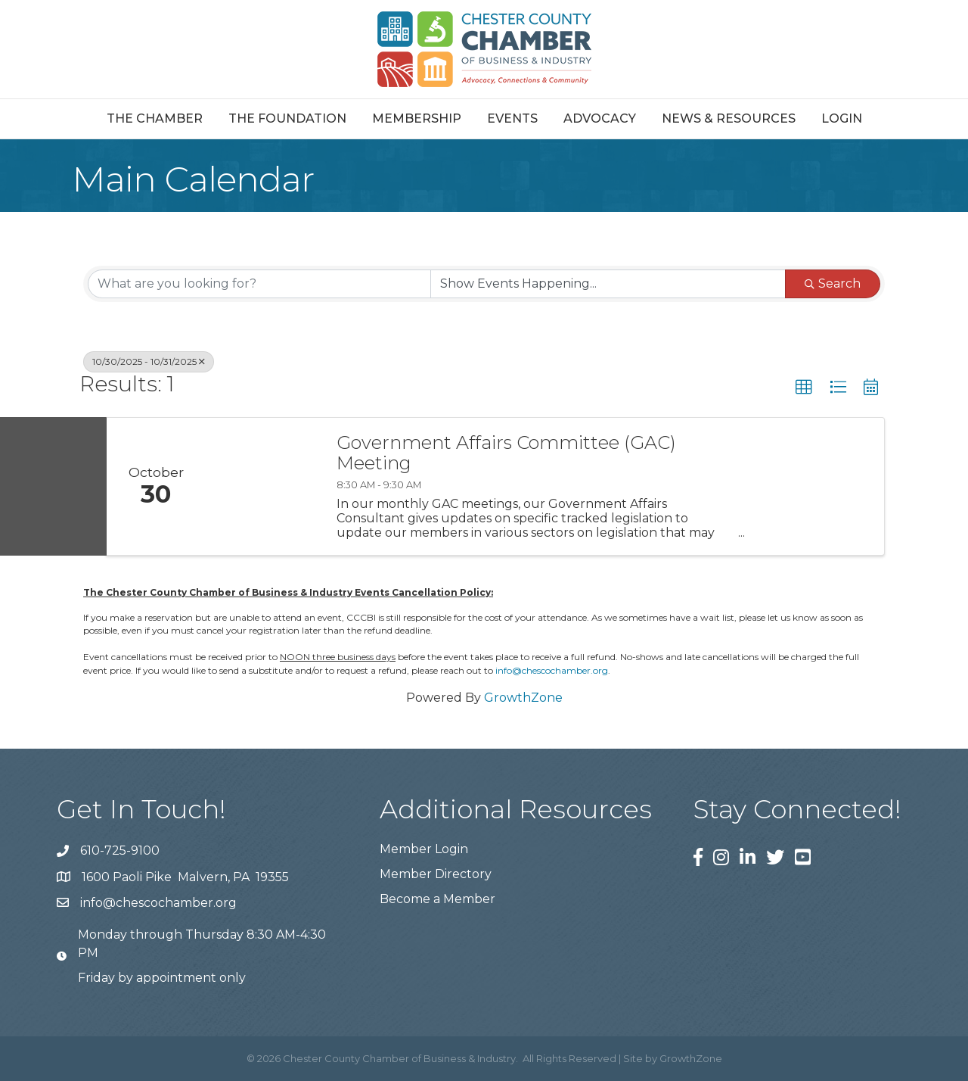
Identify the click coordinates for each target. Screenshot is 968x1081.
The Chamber (155, 118)
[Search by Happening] (608, 283)
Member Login (424, 849)
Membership (416, 118)
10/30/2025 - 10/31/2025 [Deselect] (148, 361)
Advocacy (599, 118)
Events (512, 118)
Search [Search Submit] (833, 283)
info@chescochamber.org (551, 670)
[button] (804, 387)
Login (841, 118)
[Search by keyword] (259, 283)
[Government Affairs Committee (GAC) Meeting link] (263, 486)
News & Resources (729, 118)
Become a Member (437, 899)
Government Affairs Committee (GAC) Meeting (506, 453)
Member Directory (436, 874)
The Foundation (287, 118)
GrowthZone (523, 697)
